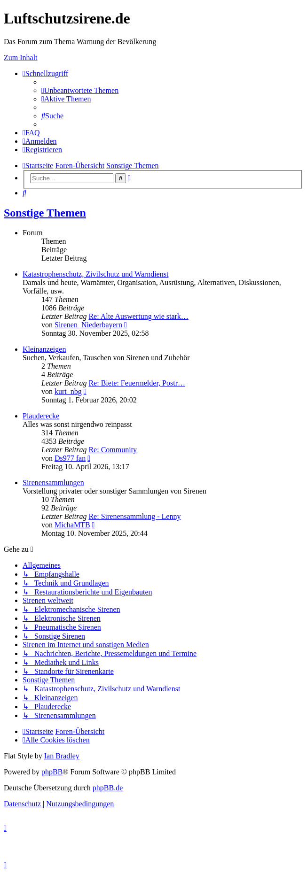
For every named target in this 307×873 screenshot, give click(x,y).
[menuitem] (79, 90)
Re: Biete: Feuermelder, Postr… (136, 383)
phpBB (52, 772)
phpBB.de (108, 788)
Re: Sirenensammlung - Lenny (134, 516)
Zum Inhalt (21, 58)
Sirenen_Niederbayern (88, 325)
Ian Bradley (61, 756)
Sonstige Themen (45, 213)
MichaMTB (72, 525)
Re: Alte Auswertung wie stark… (138, 316)
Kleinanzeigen (44, 349)
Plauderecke (41, 416)
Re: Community (112, 450)
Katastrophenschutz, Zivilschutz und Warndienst (95, 274)
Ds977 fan (70, 458)
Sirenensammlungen (53, 483)
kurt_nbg (68, 391)
